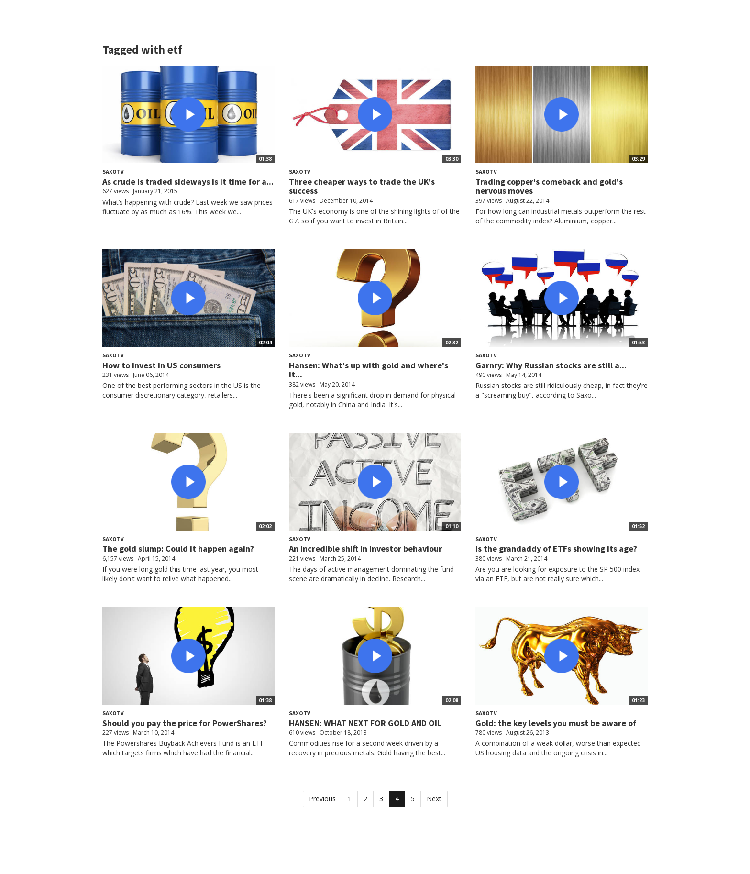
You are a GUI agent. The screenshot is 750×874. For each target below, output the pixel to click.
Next (434, 798)
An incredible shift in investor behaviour (365, 548)
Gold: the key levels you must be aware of (555, 723)
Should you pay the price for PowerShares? (184, 723)
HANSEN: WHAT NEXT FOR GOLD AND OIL (365, 723)
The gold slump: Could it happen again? (178, 548)
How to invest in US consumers (161, 365)
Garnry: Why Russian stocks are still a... (551, 365)
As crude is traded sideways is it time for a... (188, 181)
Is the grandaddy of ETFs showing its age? (556, 548)
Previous (322, 798)
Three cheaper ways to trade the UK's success (362, 186)
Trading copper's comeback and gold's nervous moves (549, 186)
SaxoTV (113, 171)
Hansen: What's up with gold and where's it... (368, 370)
